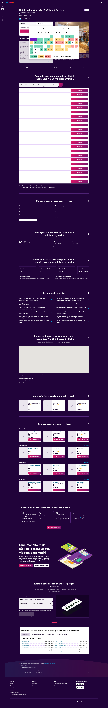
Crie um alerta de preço (80, 517)
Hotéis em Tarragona (61, 651)
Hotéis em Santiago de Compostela (64, 649)
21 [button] (48, 46)
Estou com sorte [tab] (52, 634)
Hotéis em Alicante (27, 647)
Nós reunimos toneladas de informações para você (57, 670)
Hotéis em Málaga (27, 645)
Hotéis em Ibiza (26, 643)
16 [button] (31, 46)
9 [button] (66, 39)
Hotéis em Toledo (27, 651)
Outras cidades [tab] (27, 634)
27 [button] (45, 49)
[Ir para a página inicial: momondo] (9, 2)
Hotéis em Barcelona (27, 641)
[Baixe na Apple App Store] (84, 687)
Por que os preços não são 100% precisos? (57, 672)
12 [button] (41, 42)
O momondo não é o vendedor (57, 667)
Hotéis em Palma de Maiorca (63, 645)
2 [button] (66, 36)
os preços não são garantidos (51, 663)
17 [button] (35, 46)
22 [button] (51, 46)
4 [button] (38, 39)
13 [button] (45, 42)
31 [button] (35, 52)
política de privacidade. (50, 616)
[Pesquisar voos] (2, 6)
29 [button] (51, 49)
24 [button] (35, 49)
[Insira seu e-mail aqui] (39, 607)
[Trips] (2, 16)
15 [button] (51, 42)
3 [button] (35, 39)
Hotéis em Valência (61, 643)
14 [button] (48, 42)
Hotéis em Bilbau (27, 649)
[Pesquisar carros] (2, 12)
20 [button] (45, 46)
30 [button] (32, 52)
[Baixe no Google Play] (84, 684)
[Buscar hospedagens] (2, 9)
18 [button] (38, 46)
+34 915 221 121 (25, 16)
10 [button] (35, 42)
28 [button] (48, 49)
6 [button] (56, 39)
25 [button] (38, 49)
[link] (37, 439)
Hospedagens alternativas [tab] (40, 634)
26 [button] (41, 49)
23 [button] (32, 49)
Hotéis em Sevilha (61, 641)
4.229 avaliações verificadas (34, 18)
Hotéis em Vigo (60, 647)
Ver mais (88, 428)
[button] (2, 2)
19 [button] (41, 46)
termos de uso (42, 616)
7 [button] (48, 39)
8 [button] (51, 39)
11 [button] (38, 42)
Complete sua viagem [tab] (64, 634)
